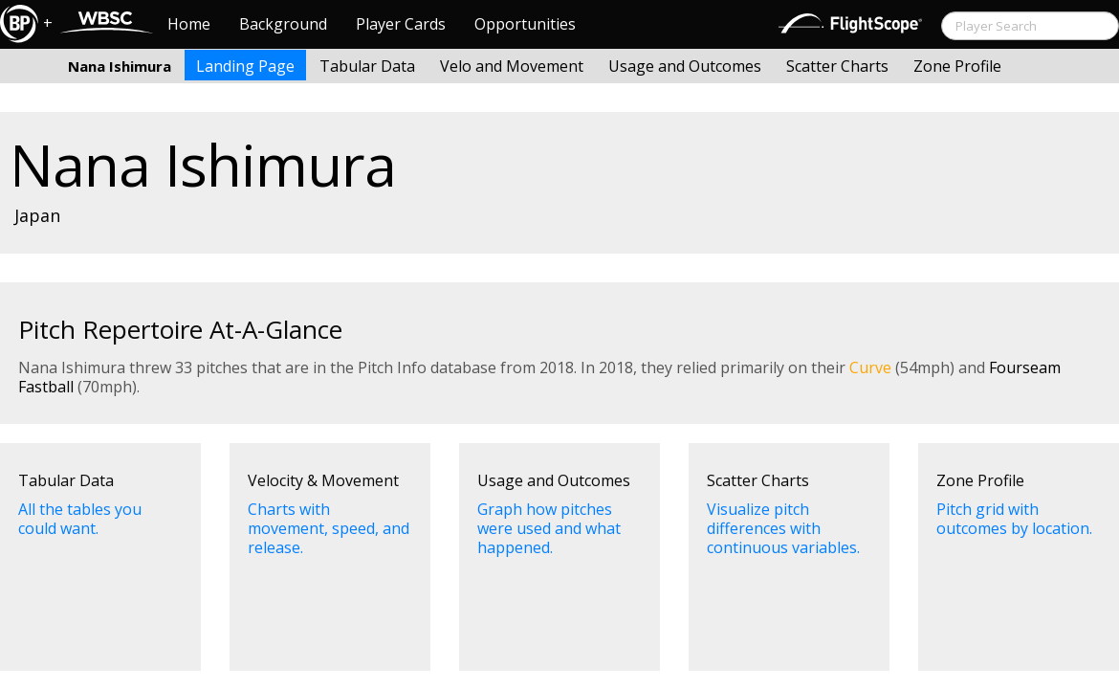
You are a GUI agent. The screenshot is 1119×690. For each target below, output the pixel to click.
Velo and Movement (511, 66)
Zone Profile (957, 66)
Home (188, 23)
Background (283, 23)
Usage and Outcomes (684, 66)
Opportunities (525, 23)
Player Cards (401, 23)
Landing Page (245, 66)
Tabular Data (367, 66)
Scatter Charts (837, 66)
